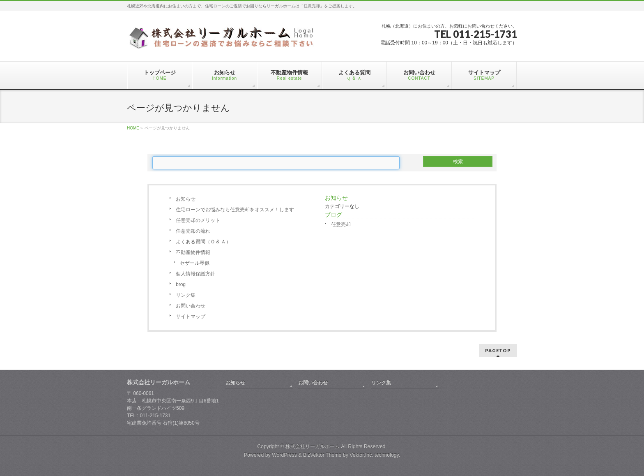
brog (181, 284)
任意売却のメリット (198, 220)
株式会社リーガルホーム (312, 446)
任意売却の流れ (193, 231)
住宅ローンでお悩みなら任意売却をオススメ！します (235, 210)
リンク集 (186, 295)
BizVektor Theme (322, 455)
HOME (133, 128)
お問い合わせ (190, 306)
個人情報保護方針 (195, 274)
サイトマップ (190, 316)
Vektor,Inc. (361, 455)
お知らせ (186, 199)
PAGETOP (498, 350)
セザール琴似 (194, 263)
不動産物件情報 (193, 252)
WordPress (284, 455)
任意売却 (341, 224)
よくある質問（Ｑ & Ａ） (203, 242)
